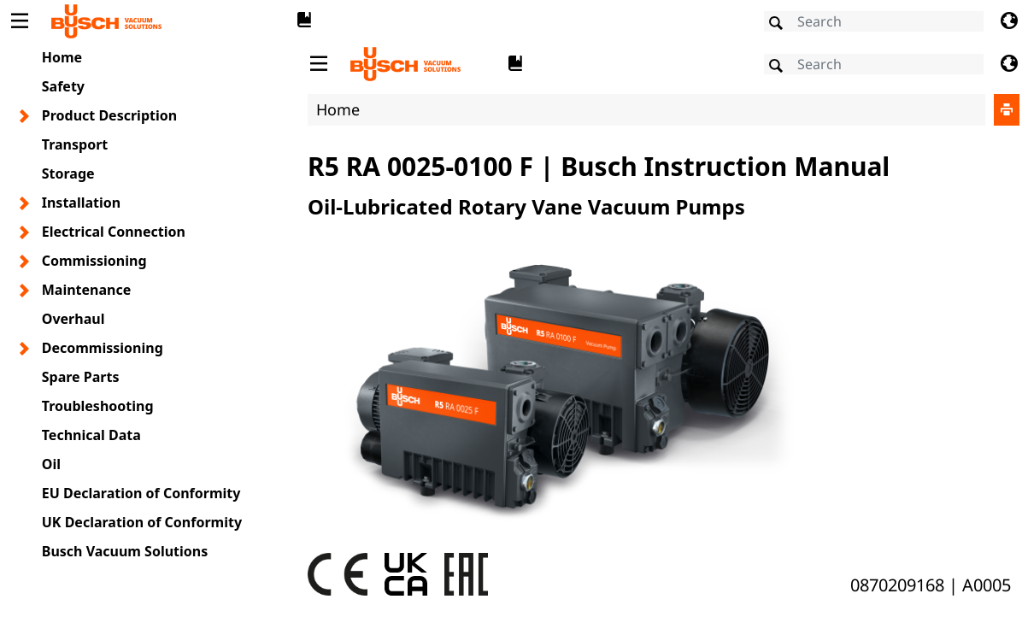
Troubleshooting (98, 406)
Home (62, 57)
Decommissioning (102, 347)
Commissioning (94, 260)
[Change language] (1009, 21)
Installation (81, 202)
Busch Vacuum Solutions (125, 551)
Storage (68, 173)
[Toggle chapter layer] (25, 116)
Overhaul (73, 318)
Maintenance (87, 289)
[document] (663, 328)
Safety (63, 86)
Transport (75, 144)
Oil (51, 464)
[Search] (874, 21)
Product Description (109, 115)
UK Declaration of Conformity (142, 522)
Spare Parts (81, 376)
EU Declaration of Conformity (141, 493)
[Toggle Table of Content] (19, 21)
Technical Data (91, 435)
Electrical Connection (113, 231)
